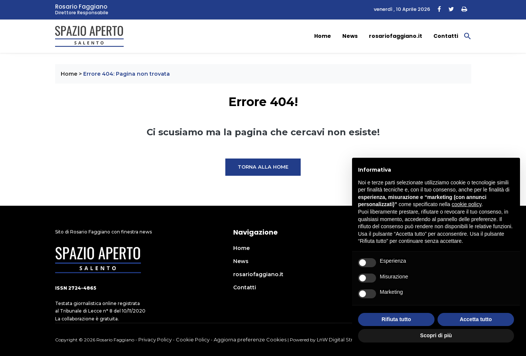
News (350, 36)
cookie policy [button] (466, 204)
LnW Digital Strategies (344, 340)
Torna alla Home (263, 167)
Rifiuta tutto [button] (396, 319)
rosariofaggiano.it (395, 36)
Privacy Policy (155, 340)
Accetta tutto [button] (476, 319)
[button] (467, 35)
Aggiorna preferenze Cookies (250, 340)
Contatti (445, 36)
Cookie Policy (193, 340)
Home (322, 36)
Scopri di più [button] (436, 335)
